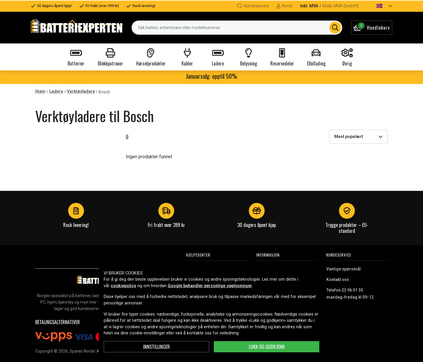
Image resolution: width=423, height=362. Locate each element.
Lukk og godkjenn (267, 346)
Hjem (40, 91)
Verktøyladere (81, 91)
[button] (379, 6)
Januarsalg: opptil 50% (211, 76)
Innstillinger (156, 346)
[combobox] (237, 28)
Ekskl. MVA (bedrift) (341, 6)
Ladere (56, 91)
